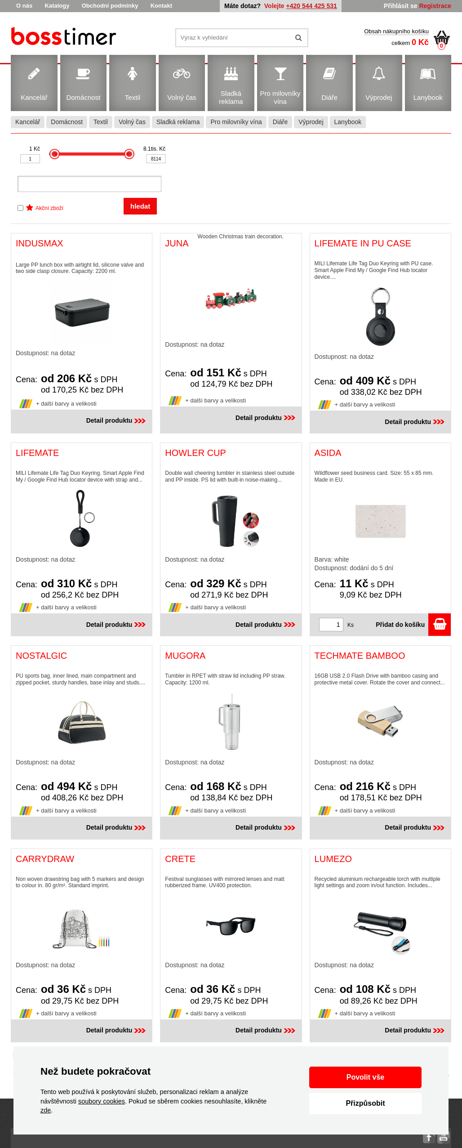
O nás (24, 5)
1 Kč (34, 149)
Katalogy (56, 5)
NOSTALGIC (41, 656)
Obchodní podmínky (110, 5)
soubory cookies (101, 1101)
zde (45, 1110)
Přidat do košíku (413, 624)
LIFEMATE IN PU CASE (363, 243)
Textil (100, 121)
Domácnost (67, 121)
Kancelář (27, 121)
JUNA (176, 243)
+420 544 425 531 (311, 5)
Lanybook (348, 121)
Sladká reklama (178, 121)
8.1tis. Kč (154, 149)
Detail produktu (117, 420)
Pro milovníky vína (236, 121)
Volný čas (132, 121)
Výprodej (310, 121)
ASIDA (328, 453)
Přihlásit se (401, 5)
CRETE (180, 859)
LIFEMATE (37, 453)
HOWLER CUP (195, 453)
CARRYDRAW (45, 859)
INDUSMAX (39, 243)
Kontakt (161, 5)
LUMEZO (333, 859)
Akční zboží (49, 208)
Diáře (280, 121)
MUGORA (185, 656)
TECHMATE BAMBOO (360, 656)
